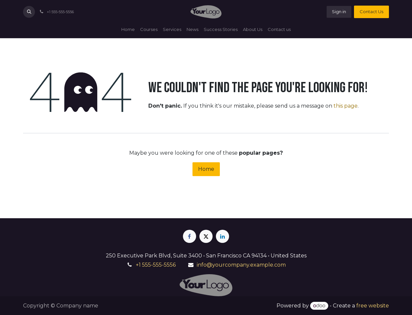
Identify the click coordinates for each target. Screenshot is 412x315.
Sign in (339, 11)
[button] (29, 12)
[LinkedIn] (222, 236)
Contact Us (371, 11)
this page (346, 106)
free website (372, 305)
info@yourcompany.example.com (241, 265)
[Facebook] (189, 236)
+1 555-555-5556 (156, 265)
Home (206, 169)
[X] (206, 236)
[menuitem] (128, 30)
